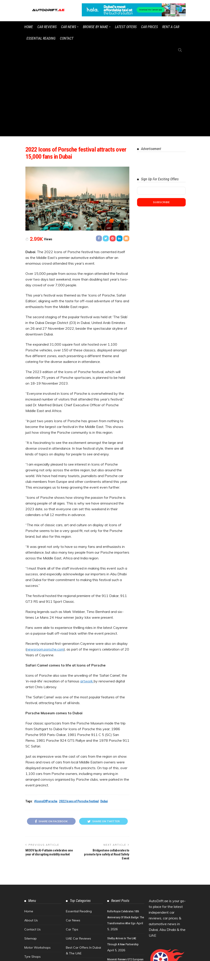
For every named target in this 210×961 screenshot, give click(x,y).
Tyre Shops (32, 876)
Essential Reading (41, 38)
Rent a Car (170, 27)
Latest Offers (126, 27)
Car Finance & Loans (81, 882)
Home (28, 27)
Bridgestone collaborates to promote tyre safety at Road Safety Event (106, 774)
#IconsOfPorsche (45, 721)
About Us (31, 840)
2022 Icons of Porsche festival (79, 721)
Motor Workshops (37, 867)
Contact (66, 38)
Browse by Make (95, 27)
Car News (68, 27)
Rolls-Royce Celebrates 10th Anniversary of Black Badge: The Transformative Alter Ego (125, 836)
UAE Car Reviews (78, 858)
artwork (87, 600)
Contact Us (32, 849)
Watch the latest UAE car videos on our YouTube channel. (127, 955)
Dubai (104, 721)
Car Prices (149, 27)
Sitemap (30, 858)
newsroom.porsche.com (45, 568)
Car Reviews (47, 27)
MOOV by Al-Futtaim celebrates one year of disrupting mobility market (49, 772)
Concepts (73, 891)
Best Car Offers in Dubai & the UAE (83, 870)
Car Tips (72, 849)
